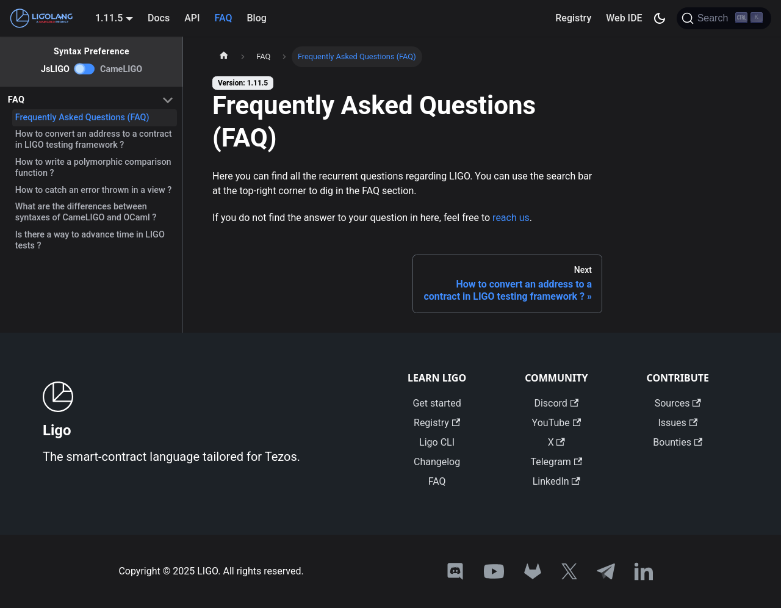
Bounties (677, 442)
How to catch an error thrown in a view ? (93, 190)
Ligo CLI (437, 442)
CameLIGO (121, 69)
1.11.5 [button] (109, 18)
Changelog (437, 462)
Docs (159, 18)
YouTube (556, 423)
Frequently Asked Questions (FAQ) (82, 117)
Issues (677, 423)
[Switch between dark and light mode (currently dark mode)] (659, 18)
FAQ (223, 18)
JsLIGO (55, 69)
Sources (678, 403)
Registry (573, 18)
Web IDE (624, 18)
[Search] (724, 18)
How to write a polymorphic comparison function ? (93, 167)
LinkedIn (556, 481)
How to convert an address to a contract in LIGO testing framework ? (93, 139)
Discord (556, 403)
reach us (511, 217)
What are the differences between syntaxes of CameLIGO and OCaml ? (85, 212)
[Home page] (224, 56)
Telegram (556, 462)
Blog (256, 18)
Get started (436, 403)
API (192, 18)
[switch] (85, 68)
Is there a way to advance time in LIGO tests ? (90, 240)
